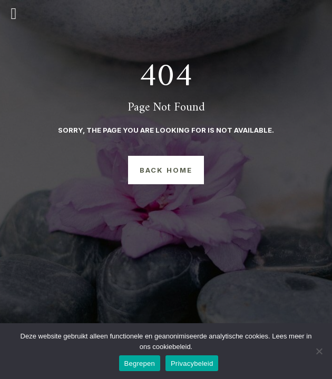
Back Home (166, 170)
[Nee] (319, 351)
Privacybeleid (192, 363)
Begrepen (139, 363)
